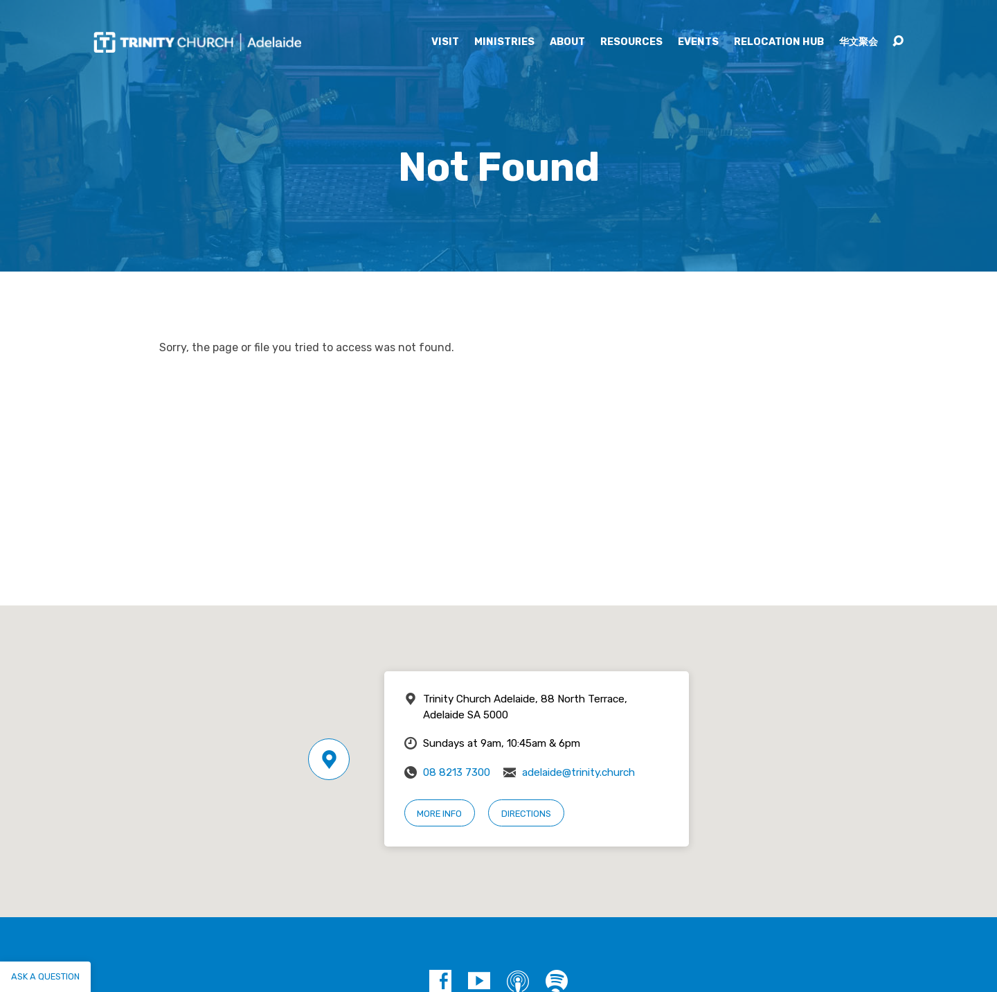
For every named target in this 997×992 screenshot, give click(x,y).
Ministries (504, 42)
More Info (439, 813)
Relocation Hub (779, 42)
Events (698, 42)
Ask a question (45, 976)
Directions (526, 813)
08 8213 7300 (456, 772)
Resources (631, 42)
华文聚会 (858, 42)
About (567, 42)
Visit (445, 42)
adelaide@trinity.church (578, 772)
